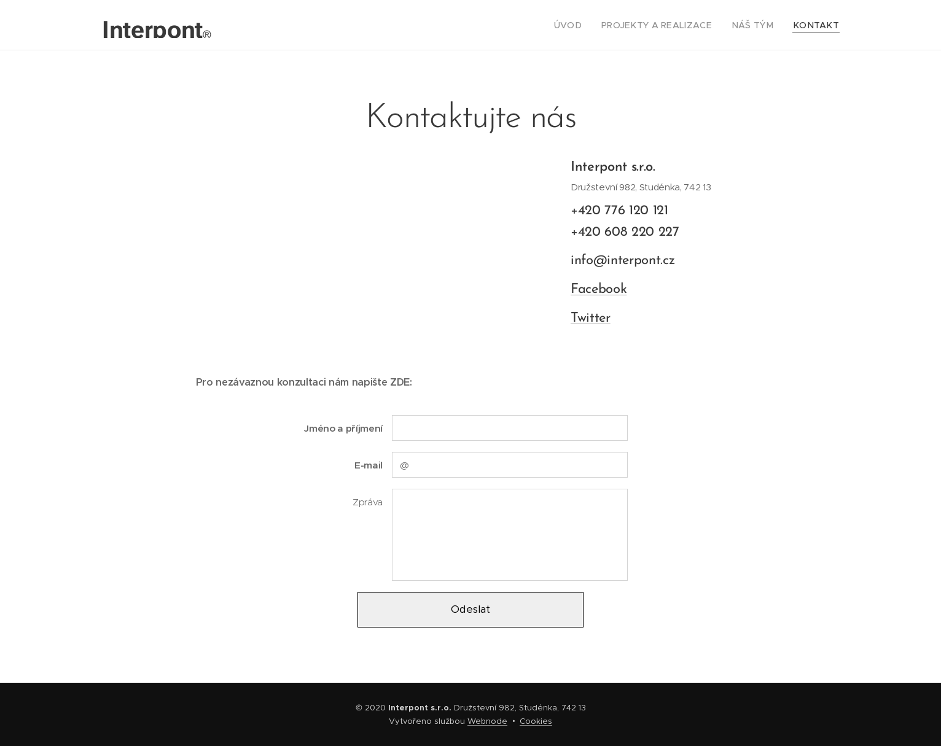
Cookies (536, 721)
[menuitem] (590, 25)
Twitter (591, 318)
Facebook (599, 289)
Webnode (487, 721)
